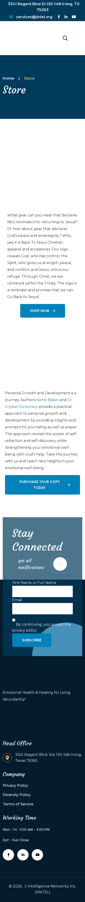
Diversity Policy (17, 795)
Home (8, 78)
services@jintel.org (30, 17)
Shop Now (42, 311)
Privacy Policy (15, 785)
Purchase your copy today (44, 485)
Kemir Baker (47, 400)
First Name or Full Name (34, 583)
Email (17, 600)
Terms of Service (18, 804)
